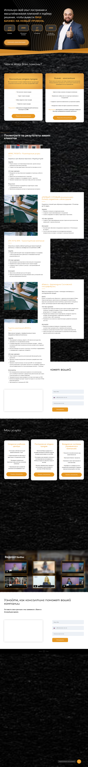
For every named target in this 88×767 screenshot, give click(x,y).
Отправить (60, 520)
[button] (23, 117)
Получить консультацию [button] (16, 42)
